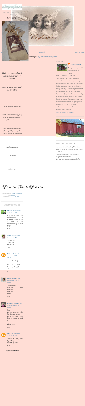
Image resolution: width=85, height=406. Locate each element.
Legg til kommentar (11, 350)
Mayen (9, 211)
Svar (8, 229)
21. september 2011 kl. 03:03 (13, 335)
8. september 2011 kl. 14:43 (13, 236)
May (8, 334)
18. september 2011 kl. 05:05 (13, 280)
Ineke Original (12, 278)
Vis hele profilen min (65, 113)
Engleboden (76, 64)
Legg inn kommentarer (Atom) (47, 57)
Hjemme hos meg (13, 303)
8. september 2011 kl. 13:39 (14, 212)
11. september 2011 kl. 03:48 (13, 256)
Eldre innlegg (79, 52)
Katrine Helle (12, 254)
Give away (16, 197)
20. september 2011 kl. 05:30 (14, 305)
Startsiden (42, 52)
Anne (9, 235)
